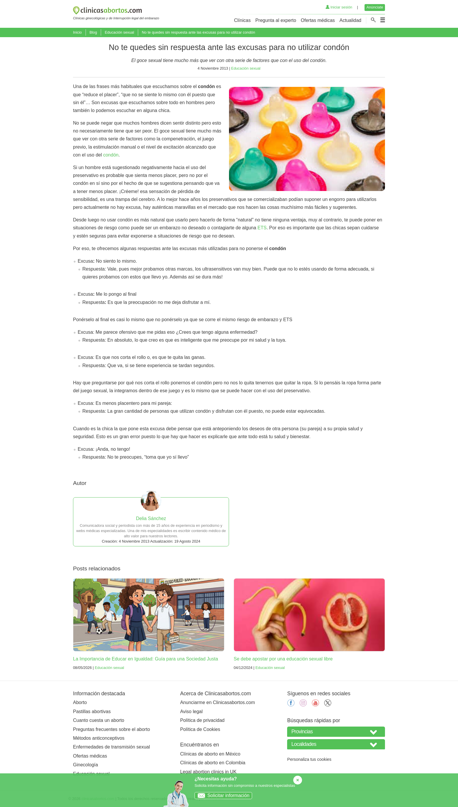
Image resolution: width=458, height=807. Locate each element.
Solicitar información (222, 795)
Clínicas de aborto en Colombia (212, 762)
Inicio (77, 32)
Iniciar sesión (339, 7)
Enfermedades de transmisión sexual (111, 746)
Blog (93, 32)
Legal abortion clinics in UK (208, 771)
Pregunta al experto (275, 20)
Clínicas (242, 20)
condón (111, 154)
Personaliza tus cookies (309, 759)
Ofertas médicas (318, 20)
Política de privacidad (202, 720)
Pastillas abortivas (92, 711)
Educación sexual (119, 32)
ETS (262, 227)
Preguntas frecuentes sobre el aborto (111, 729)
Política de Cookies (200, 729)
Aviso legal (191, 711)
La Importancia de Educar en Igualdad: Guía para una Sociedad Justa (145, 658)
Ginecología (85, 764)
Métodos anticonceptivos (98, 738)
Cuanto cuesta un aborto (98, 720)
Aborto (80, 702)
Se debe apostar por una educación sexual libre (283, 658)
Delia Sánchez (151, 518)
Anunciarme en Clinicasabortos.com (217, 702)
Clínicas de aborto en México (210, 753)
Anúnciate (375, 7)
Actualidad (350, 20)
